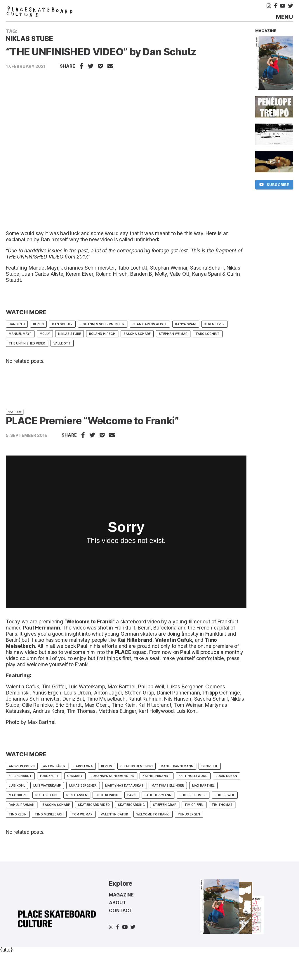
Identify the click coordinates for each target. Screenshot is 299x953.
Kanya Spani (185, 324)
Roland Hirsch (102, 333)
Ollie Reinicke (107, 795)
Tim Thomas (222, 804)
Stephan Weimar (173, 333)
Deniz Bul (209, 766)
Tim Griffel (194, 804)
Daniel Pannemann (177, 766)
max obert (18, 795)
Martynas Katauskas (124, 785)
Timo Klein (18, 814)
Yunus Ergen (189, 814)
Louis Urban (226, 776)
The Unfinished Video (27, 343)
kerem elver (214, 324)
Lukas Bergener (83, 785)
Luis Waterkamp (47, 785)
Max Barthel (203, 785)
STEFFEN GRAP (164, 804)
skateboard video (93, 804)
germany (75, 776)
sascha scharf (137, 333)
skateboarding (131, 804)
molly (45, 333)
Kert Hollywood (193, 776)
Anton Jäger (54, 766)
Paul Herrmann (158, 795)
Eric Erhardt (20, 776)
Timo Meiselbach (49, 814)
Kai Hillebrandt (156, 776)
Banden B (17, 324)
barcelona (83, 766)
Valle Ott (62, 343)
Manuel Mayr (20, 333)
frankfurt (49, 776)
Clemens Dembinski (136, 766)
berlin (38, 324)
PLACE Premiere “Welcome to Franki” (92, 421)
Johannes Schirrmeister (102, 324)
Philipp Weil (225, 795)
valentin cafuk (114, 814)
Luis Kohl (17, 785)
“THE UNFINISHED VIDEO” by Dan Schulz (101, 52)
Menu (284, 16)
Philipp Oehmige (193, 795)
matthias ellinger (168, 785)
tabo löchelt (208, 333)
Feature (15, 412)
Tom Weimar (82, 814)
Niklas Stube (69, 333)
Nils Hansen (76, 795)
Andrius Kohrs (22, 766)
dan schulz (62, 324)
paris (131, 795)
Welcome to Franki (153, 814)
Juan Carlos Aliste (150, 324)
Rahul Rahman (21, 804)
